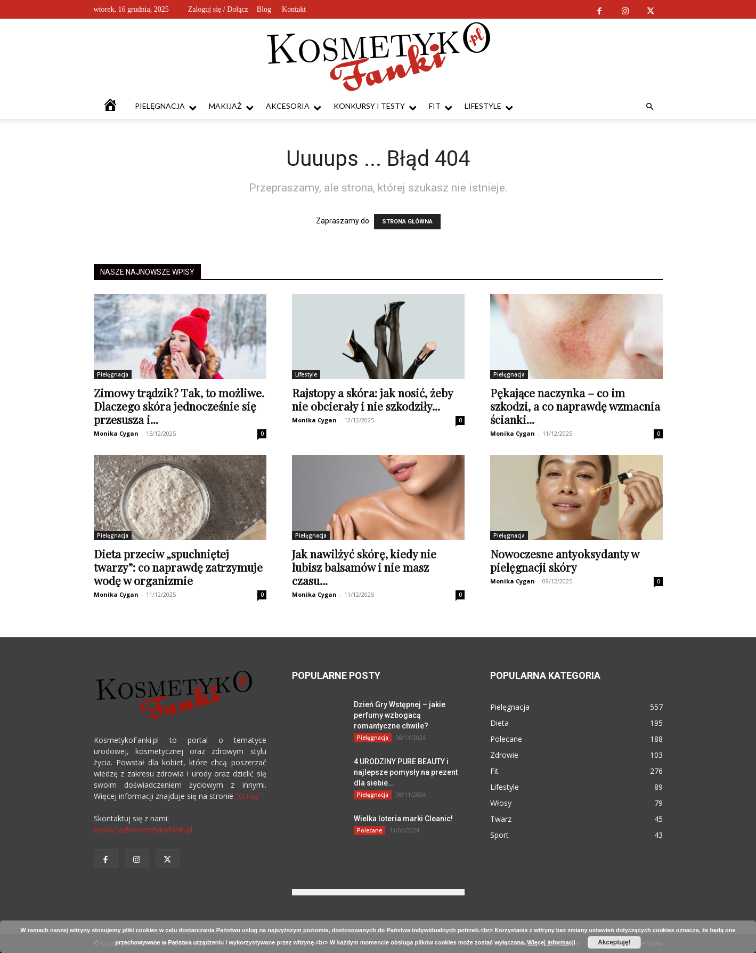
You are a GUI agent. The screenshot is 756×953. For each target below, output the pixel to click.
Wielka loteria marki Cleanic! (403, 818)
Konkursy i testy (375, 106)
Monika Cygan (116, 433)
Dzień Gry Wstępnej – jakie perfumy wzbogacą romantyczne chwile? (399, 715)
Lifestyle (489, 106)
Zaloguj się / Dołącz (218, 9)
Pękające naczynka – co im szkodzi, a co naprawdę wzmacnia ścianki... (575, 406)
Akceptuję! (614, 942)
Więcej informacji (551, 942)
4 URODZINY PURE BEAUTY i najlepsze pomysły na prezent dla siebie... (406, 772)
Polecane (369, 830)
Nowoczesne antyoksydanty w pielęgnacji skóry (564, 560)
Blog (264, 9)
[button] (650, 107)
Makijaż (231, 106)
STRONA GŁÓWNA (407, 221)
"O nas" (248, 796)
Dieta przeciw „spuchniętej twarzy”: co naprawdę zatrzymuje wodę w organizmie (178, 567)
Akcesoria (293, 106)
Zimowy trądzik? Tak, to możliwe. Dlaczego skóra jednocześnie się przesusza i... (179, 406)
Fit (440, 106)
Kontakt (294, 9)
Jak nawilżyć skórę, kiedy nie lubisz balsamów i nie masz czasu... (364, 567)
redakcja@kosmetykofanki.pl (143, 829)
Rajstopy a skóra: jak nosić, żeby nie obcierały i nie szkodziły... (372, 399)
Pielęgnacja (166, 106)
